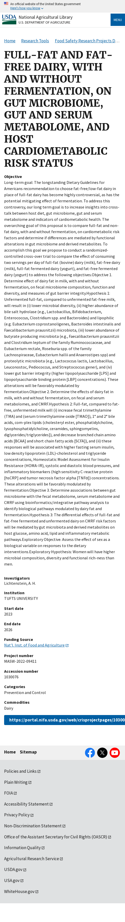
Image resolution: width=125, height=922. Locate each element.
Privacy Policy (17, 815)
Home (10, 752)
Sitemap (28, 752)
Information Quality (22, 847)
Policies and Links (20, 771)
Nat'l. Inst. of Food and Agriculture (34, 645)
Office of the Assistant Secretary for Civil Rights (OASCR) (55, 837)
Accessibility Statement (26, 804)
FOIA (8, 793)
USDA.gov (13, 869)
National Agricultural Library (45, 17)
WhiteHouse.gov (19, 891)
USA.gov (12, 880)
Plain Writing (16, 782)
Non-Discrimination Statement (33, 826)
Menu (118, 19)
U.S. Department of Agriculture (44, 22)
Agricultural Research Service (31, 858)
